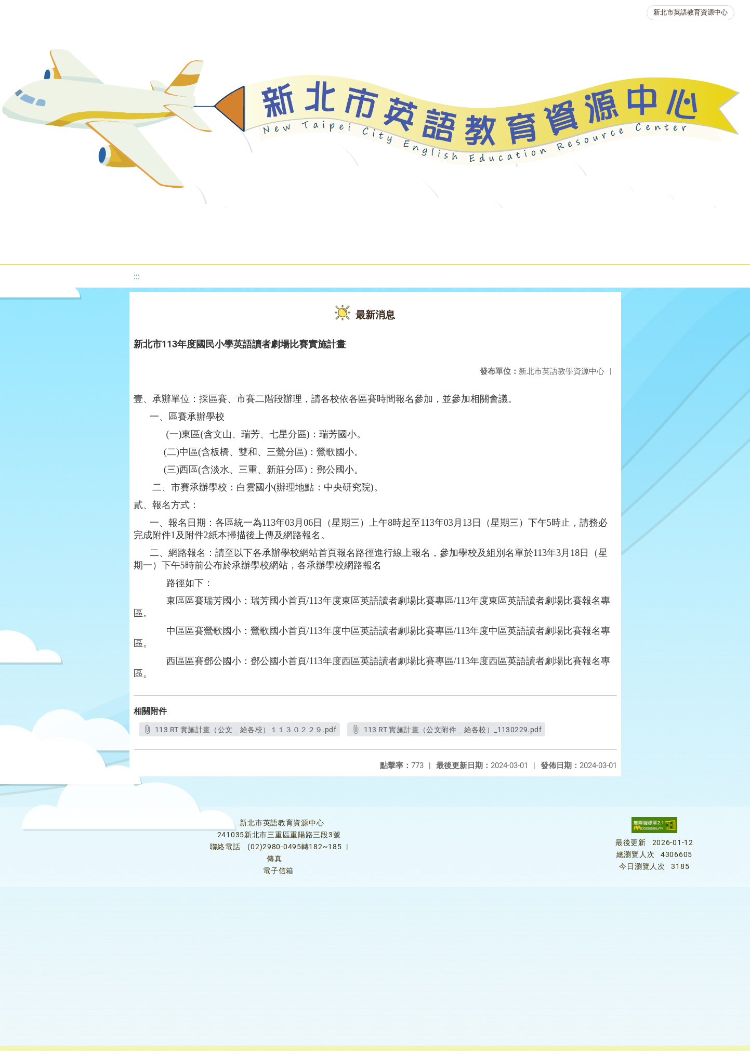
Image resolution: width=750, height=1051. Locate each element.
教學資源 (220, 221)
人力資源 (545, 221)
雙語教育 (692, 221)
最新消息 (108, 221)
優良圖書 (358, 221)
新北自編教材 (289, 221)
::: (137, 276)
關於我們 (45, 221)
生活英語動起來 (619, 221)
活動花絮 (369, 247)
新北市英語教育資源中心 (690, 12)
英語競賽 (483, 221)
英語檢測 (421, 221)
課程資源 (158, 221)
